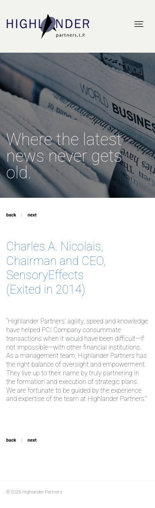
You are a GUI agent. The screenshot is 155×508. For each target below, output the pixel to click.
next (32, 215)
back (11, 215)
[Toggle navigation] (138, 24)
